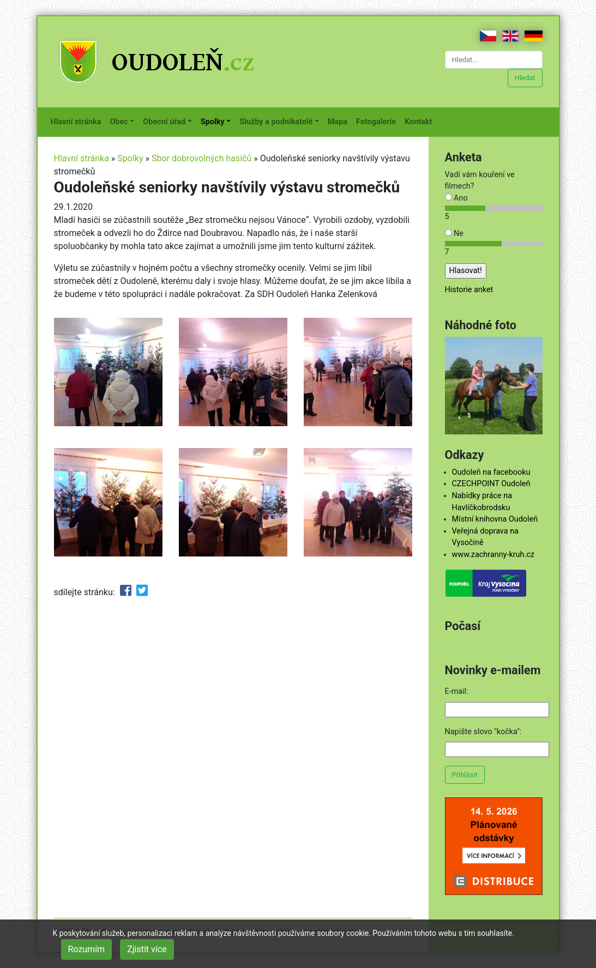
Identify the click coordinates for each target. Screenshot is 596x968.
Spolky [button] (213, 121)
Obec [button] (119, 121)
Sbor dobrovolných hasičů (201, 158)
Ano (456, 198)
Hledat (525, 78)
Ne (454, 233)
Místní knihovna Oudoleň (495, 519)
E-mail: (456, 691)
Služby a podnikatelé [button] (275, 121)
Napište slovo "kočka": (483, 731)
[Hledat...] (494, 60)
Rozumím (86, 949)
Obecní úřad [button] (164, 121)
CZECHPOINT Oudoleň (491, 483)
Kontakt (420, 121)
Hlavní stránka (78, 121)
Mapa (340, 121)
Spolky (130, 158)
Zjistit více (146, 949)
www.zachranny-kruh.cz (493, 554)
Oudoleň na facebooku (491, 472)
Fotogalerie (378, 121)
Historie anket (469, 289)
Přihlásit (465, 775)
